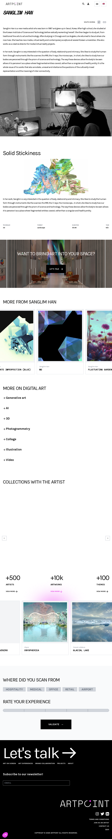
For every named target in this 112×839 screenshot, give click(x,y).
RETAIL (69, 689)
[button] (88, 3)
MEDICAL (36, 689)
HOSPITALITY (14, 689)
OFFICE (53, 689)
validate (56, 724)
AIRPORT (87, 689)
